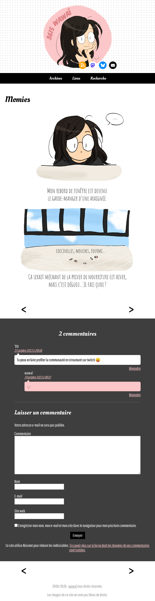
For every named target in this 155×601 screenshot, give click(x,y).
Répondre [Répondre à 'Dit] (135, 368)
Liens (76, 78)
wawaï (72, 586)
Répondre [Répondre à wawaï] (135, 395)
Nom (17, 481)
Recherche (98, 78)
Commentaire (22, 433)
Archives (55, 78)
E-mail (18, 496)
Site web (19, 511)
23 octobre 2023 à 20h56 (28, 350)
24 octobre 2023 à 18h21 (37, 377)
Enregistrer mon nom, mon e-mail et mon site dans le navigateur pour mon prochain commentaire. (77, 525)
